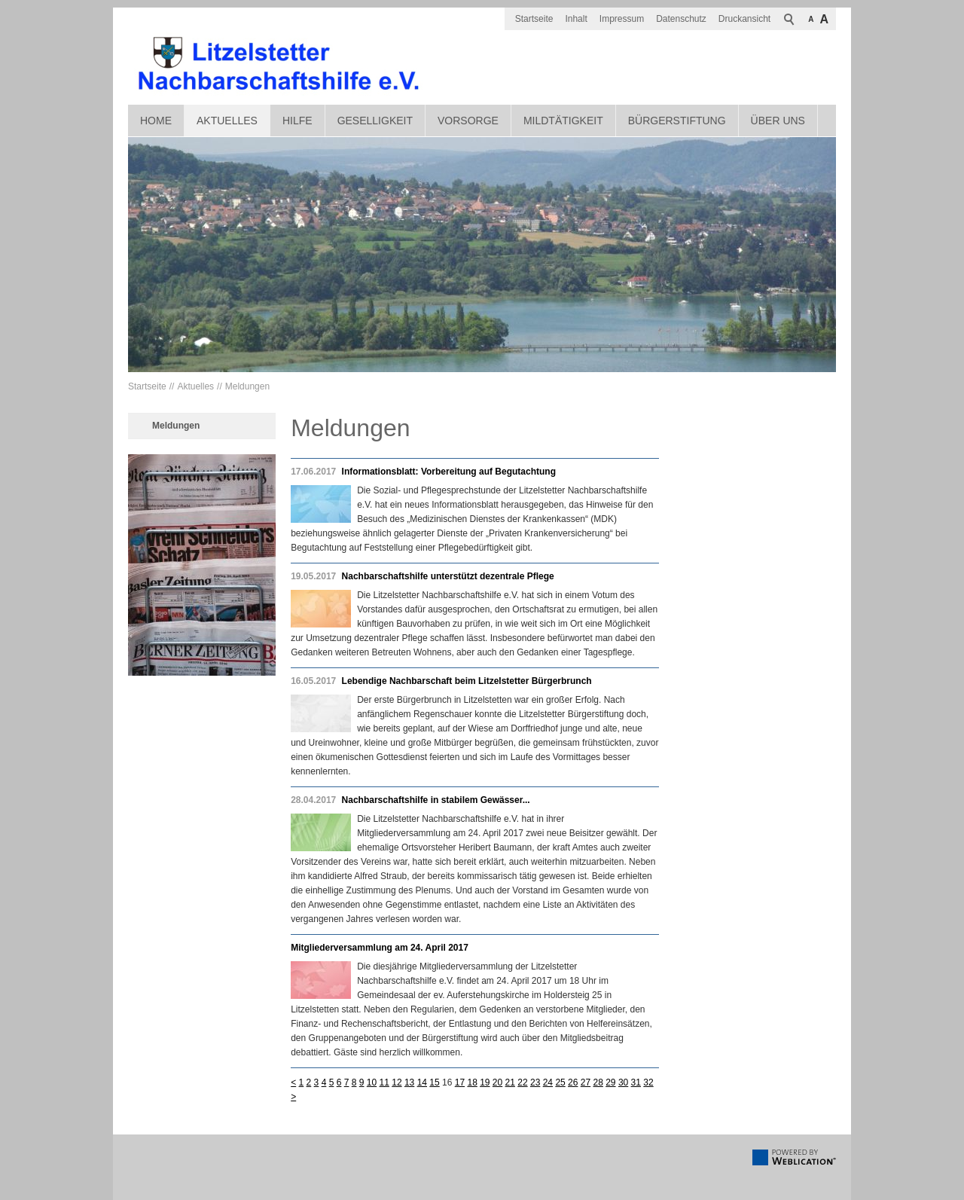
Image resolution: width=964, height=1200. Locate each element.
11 (384, 1082)
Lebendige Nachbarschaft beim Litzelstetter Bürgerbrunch (467, 681)
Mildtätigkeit (563, 121)
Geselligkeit (375, 121)
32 (648, 1082)
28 (597, 1082)
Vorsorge (468, 121)
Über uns (778, 121)
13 (409, 1082)
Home (156, 121)
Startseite (534, 19)
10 (372, 1082)
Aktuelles (227, 121)
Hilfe (297, 121)
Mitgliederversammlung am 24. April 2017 (379, 947)
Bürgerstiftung (677, 121)
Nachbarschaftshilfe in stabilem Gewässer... (436, 800)
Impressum (621, 19)
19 (485, 1082)
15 (434, 1082)
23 (535, 1082)
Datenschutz (681, 19)
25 (560, 1082)
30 (623, 1082)
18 (472, 1082)
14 (422, 1082)
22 (522, 1082)
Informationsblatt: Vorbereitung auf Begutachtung (449, 471)
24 (548, 1082)
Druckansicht (744, 19)
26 (573, 1082)
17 (460, 1082)
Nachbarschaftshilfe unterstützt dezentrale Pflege (448, 576)
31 (636, 1082)
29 (610, 1082)
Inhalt (576, 19)
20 (497, 1082)
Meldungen (247, 386)
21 (510, 1082)
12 (396, 1082)
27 (585, 1082)
